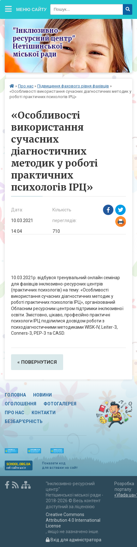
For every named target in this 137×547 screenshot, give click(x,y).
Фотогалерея (60, 403)
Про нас (25, 86)
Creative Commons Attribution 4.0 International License (73, 520)
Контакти (44, 412)
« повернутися (37, 362)
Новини (42, 394)
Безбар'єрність (24, 421)
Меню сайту (26, 9)
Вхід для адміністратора (73, 539)
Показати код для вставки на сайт (60, 465)
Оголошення (20, 403)
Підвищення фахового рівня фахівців (73, 86)
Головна (15, 394)
